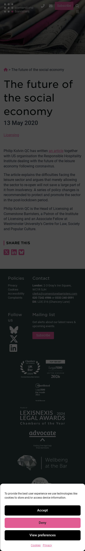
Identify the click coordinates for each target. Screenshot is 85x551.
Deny (42, 523)
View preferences (42, 535)
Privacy (47, 545)
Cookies (36, 545)
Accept (42, 510)
